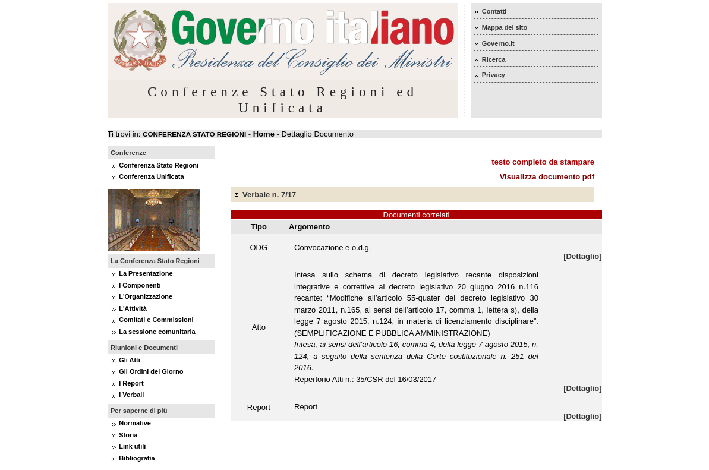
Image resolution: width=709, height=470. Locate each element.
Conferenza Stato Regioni (158, 165)
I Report (131, 383)
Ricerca (494, 59)
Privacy (493, 74)
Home (264, 134)
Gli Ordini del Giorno (151, 371)
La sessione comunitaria (157, 331)
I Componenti (139, 285)
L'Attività (133, 308)
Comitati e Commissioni (156, 319)
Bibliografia (137, 458)
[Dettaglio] (582, 256)
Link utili (132, 446)
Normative (135, 423)
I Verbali (131, 394)
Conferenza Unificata (151, 176)
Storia (128, 435)
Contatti (494, 11)
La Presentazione (145, 273)
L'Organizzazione (145, 296)
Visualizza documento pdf (547, 176)
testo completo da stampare (542, 161)
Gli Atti (129, 360)
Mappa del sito (504, 27)
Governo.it (498, 43)
